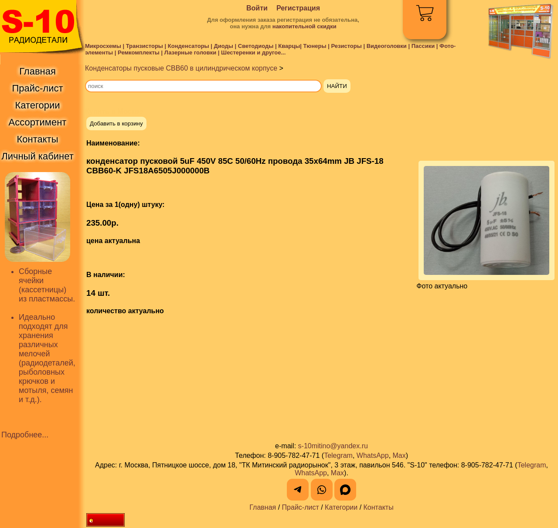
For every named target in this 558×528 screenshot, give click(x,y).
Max (399, 455)
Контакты (379, 507)
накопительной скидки (304, 26)
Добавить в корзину (116, 123)
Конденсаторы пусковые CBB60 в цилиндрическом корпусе (181, 68)
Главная (262, 507)
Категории (341, 507)
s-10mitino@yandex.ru (333, 446)
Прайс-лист (300, 507)
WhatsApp (373, 455)
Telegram (338, 455)
